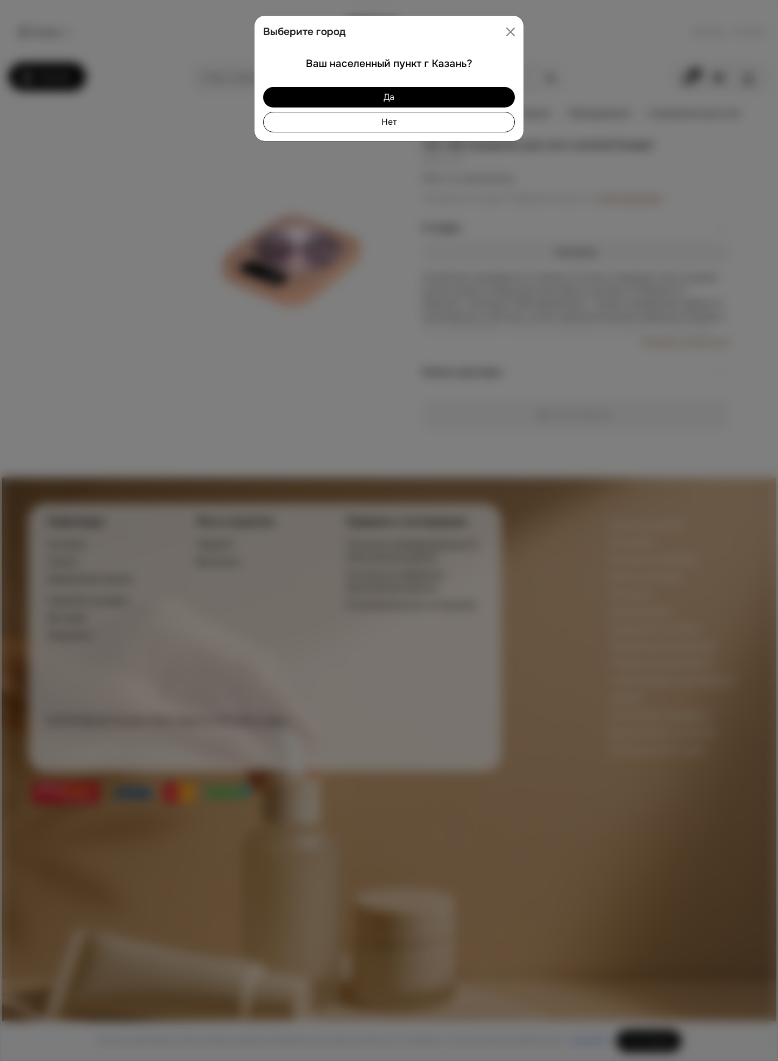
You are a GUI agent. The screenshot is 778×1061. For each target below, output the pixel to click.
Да (389, 97)
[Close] (510, 32)
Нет (389, 121)
